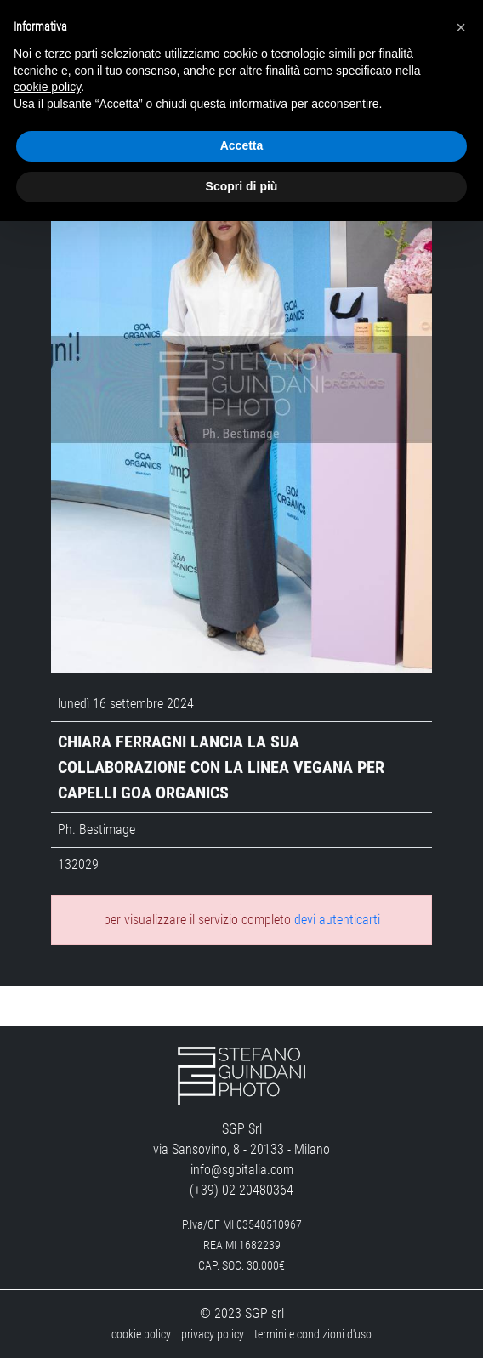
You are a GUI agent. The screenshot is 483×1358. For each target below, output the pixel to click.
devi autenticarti (337, 920)
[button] (460, 27)
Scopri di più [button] (242, 186)
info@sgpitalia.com (241, 1170)
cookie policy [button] (47, 87)
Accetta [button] (242, 145)
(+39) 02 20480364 (241, 1190)
